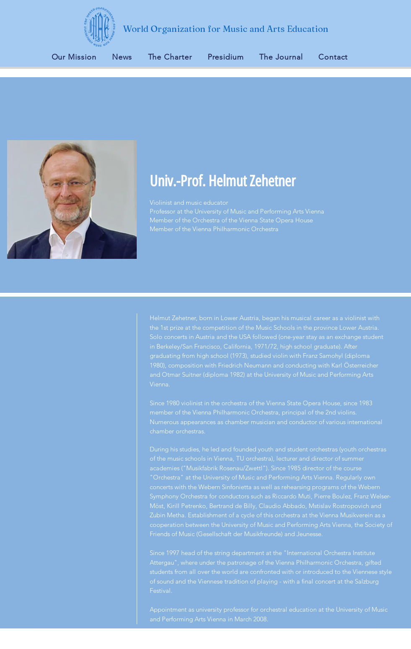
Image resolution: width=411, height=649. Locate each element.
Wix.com (286, 644)
